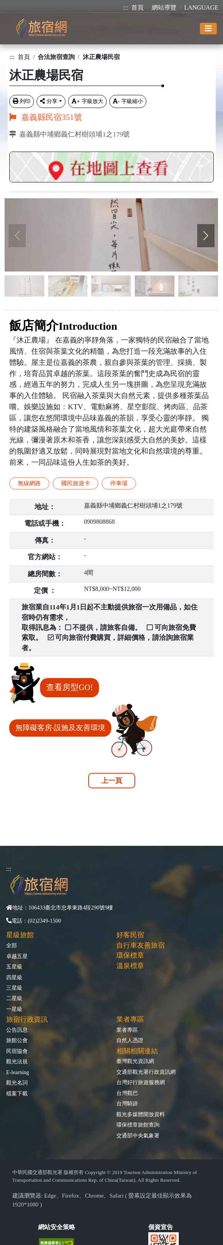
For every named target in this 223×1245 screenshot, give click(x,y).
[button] (206, 235)
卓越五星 (17, 956)
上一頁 (111, 780)
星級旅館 (20, 935)
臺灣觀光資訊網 (135, 1061)
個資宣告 (160, 1227)
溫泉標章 (130, 966)
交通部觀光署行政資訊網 (146, 1072)
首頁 (137, 7)
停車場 (118, 483)
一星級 (14, 1009)
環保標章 (130, 955)
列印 (21, 101)
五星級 (14, 966)
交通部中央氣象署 (137, 1135)
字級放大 (87, 101)
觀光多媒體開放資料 (140, 1114)
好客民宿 (130, 935)
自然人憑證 (129, 1040)
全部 (11, 945)
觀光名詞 (17, 1083)
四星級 (14, 977)
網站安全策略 (56, 1227)
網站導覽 (164, 7)
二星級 (14, 998)
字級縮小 (128, 101)
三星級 (14, 988)
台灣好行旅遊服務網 (140, 1082)
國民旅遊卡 (75, 483)
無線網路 (29, 483)
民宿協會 (17, 1051)
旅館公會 (17, 1040)
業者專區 (127, 1030)
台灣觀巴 (127, 1093)
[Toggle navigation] (208, 28)
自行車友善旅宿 (140, 945)
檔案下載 (17, 1093)
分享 (48, 101)
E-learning (17, 1072)
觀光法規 (17, 1061)
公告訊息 (17, 1030)
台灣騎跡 (127, 1103)
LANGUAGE (201, 7)
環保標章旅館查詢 (137, 1125)
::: (125, 7)
